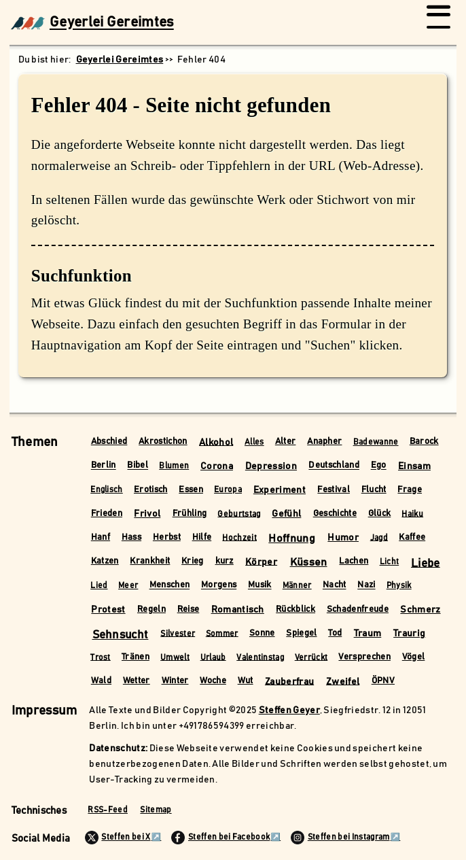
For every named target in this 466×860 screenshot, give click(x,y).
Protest (108, 610)
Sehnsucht (120, 635)
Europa (228, 490)
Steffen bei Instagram (340, 837)
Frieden (106, 513)
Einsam (414, 466)
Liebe (425, 563)
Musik (260, 585)
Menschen (169, 585)
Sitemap (155, 810)
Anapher (324, 441)
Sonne (262, 633)
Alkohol (216, 442)
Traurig (409, 633)
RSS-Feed (108, 810)
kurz (224, 561)
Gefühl (286, 514)
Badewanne (376, 442)
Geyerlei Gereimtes (92, 23)
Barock (424, 441)
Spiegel (301, 633)
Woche (213, 680)
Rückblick (295, 609)
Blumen (174, 466)
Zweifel (342, 681)
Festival (333, 489)
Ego (379, 466)
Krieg (192, 561)
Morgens (218, 585)
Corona (216, 466)
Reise (188, 609)
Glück (379, 513)
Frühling (190, 513)
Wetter (136, 680)
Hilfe (202, 537)
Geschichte (335, 513)
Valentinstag (260, 657)
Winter (175, 680)
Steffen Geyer (289, 710)
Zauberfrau (289, 681)
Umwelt (175, 657)
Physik (399, 585)
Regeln (151, 609)
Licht (389, 562)
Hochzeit (239, 537)
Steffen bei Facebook (220, 837)
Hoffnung (291, 538)
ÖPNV (383, 680)
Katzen (105, 561)
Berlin (103, 466)
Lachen (353, 561)
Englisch (106, 490)
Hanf (100, 537)
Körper (261, 561)
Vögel (413, 657)
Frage (409, 489)
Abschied (109, 441)
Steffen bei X (118, 837)
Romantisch (237, 610)
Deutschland (333, 466)
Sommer (222, 633)
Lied (98, 585)
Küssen (308, 562)
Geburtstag (238, 513)
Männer (297, 585)
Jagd (379, 537)
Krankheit (150, 561)
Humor (343, 538)
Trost (100, 657)
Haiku (412, 513)
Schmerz (420, 610)
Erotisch (151, 489)
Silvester (177, 633)
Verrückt (311, 657)
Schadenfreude (358, 609)
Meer (128, 585)
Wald (101, 680)
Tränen (135, 657)
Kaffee (412, 537)
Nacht (334, 585)
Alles (254, 442)
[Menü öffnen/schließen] (438, 23)
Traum (368, 633)
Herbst (167, 537)
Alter (285, 441)
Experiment (279, 490)
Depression (271, 466)
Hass (131, 537)
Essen (191, 489)
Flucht (374, 489)
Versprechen (364, 657)
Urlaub (213, 657)
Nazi (366, 585)
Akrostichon (163, 441)
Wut (245, 680)
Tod (335, 633)
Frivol (147, 514)
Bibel (137, 466)
